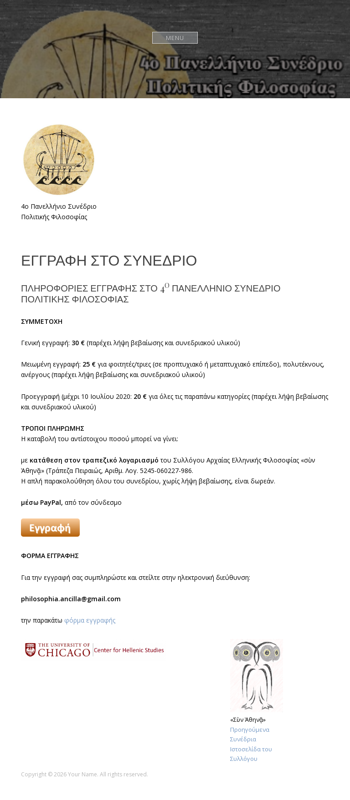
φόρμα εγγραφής (89, 620)
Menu (175, 37)
